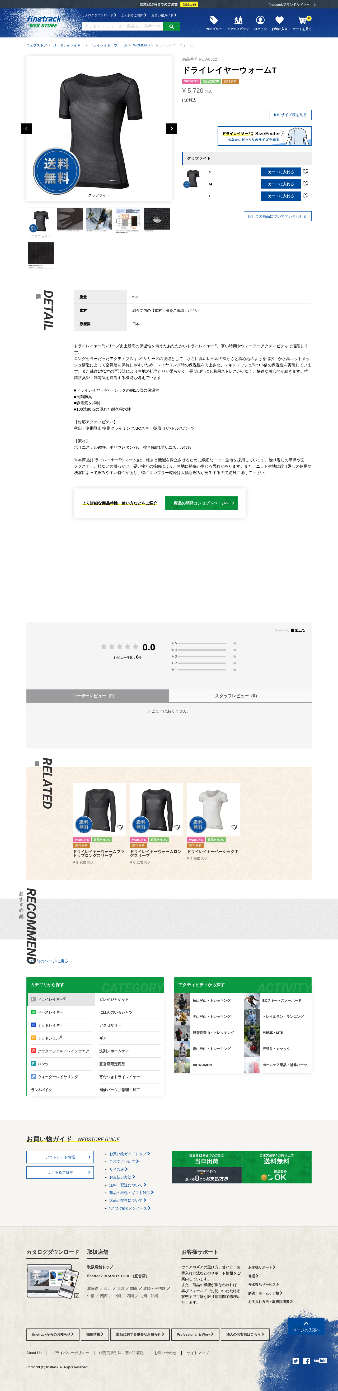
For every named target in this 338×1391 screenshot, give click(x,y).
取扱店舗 (97, 1252)
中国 (117, 1296)
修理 (253, 1276)
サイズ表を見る (290, 115)
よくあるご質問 (133, 15)
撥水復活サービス (263, 1285)
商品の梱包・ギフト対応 (131, 1193)
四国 (130, 1296)
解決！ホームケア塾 (265, 1293)
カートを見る (302, 23)
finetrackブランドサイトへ (289, 5)
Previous (26, 128)
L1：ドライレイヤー (68, 45)
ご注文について (124, 1161)
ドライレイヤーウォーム (109, 45)
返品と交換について (127, 1200)
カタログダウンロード (99, 15)
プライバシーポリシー (70, 1353)
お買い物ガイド (163, 15)
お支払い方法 (122, 1177)
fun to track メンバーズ (130, 1208)
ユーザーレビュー (94, 696)
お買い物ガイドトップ (129, 1154)
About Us (34, 1353)
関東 (134, 1288)
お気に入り (280, 23)
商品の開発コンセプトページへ (204, 503)
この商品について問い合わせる (277, 216)
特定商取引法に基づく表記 (121, 1353)
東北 (107, 1288)
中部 (91, 1296)
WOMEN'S (141, 45)
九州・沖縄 (149, 1296)
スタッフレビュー (237, 696)
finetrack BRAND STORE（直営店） (118, 1276)
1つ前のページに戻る (47, 961)
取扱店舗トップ (100, 1267)
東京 (121, 1288)
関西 (104, 1296)
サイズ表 (118, 1169)
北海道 (92, 1288)
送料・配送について (127, 1185)
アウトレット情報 (68, 1157)
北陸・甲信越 (154, 1288)
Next (171, 128)
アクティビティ (238, 23)
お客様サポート (199, 1252)
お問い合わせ (165, 1353)
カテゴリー (214, 23)
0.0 (148, 647)
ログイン (260, 23)
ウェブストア (36, 45)
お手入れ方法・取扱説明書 (270, 1302)
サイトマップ (198, 1353)
